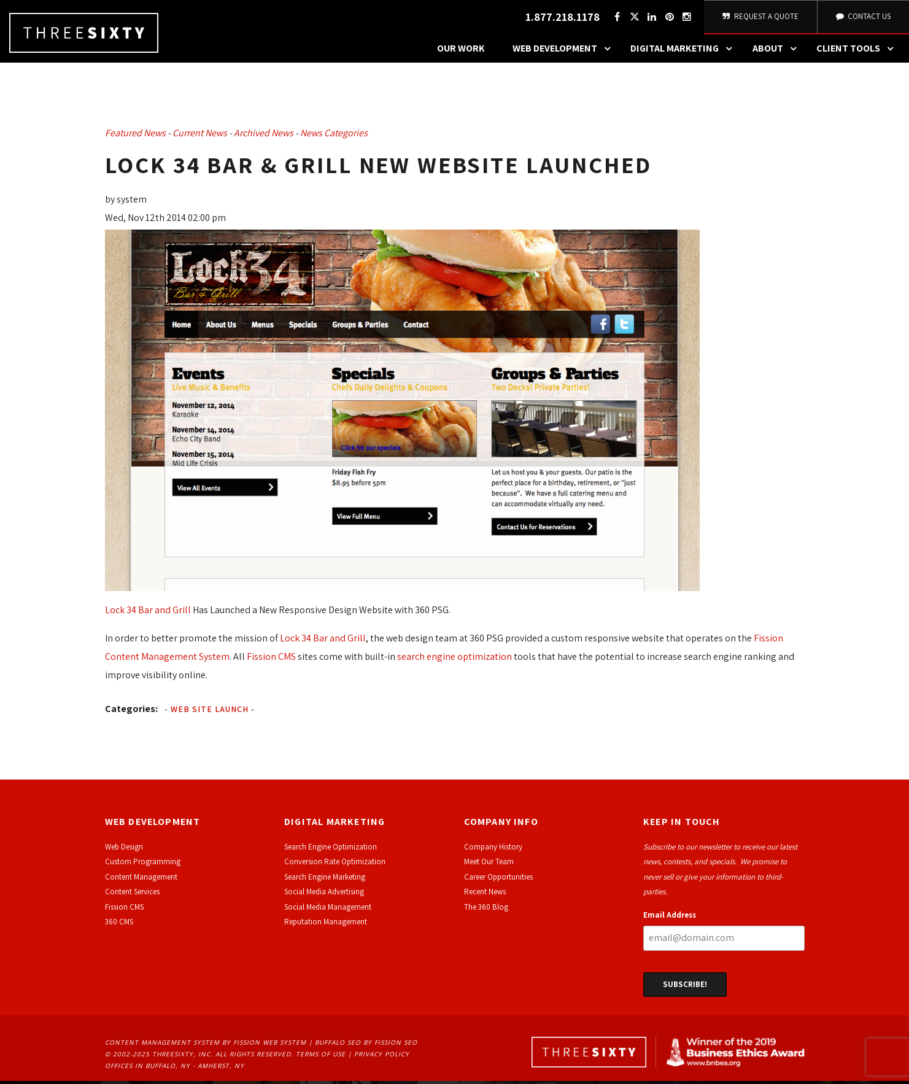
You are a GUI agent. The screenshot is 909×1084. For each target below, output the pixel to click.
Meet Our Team (489, 865)
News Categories (334, 136)
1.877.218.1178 (561, 19)
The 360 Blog (486, 910)
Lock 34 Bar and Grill (148, 613)
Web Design (124, 850)
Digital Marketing (684, 52)
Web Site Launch (210, 712)
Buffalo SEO (338, 1046)
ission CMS (126, 910)
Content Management (141, 880)
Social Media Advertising (324, 895)
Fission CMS (271, 660)
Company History (493, 850)
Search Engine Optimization (330, 850)
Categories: (131, 712)
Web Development (565, 52)
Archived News (263, 136)
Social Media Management (327, 910)
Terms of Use (321, 1057)
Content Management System (162, 1046)
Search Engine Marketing (324, 880)
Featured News (135, 136)
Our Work (461, 51)
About (777, 52)
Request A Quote (759, 18)
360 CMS (119, 925)
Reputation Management (325, 925)
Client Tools (858, 52)
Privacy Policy (381, 1057)
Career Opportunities (498, 880)
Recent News (485, 895)
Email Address (669, 918)
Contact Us (862, 18)
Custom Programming (142, 865)
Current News (199, 136)
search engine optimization (454, 660)
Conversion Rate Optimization (334, 865)
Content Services (132, 895)
